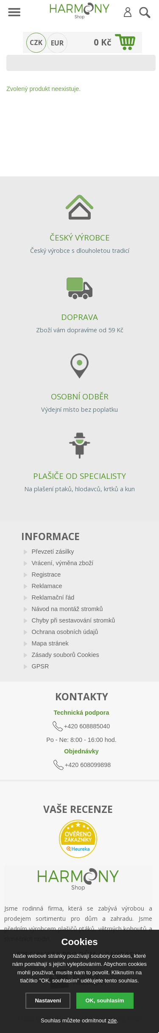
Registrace (46, 574)
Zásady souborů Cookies (65, 654)
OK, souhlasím (105, 1000)
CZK (36, 42)
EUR (57, 43)
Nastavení (48, 1000)
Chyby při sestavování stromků (73, 620)
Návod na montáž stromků (67, 609)
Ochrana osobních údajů (65, 631)
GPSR (40, 666)
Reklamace (47, 586)
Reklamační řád (53, 597)
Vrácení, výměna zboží (63, 563)
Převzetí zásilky (53, 551)
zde (112, 1020)
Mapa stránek (50, 643)
